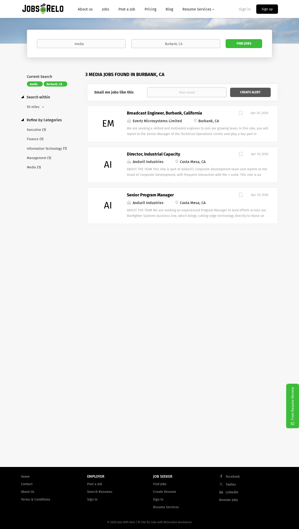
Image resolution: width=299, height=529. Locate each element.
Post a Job (94, 484)
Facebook (233, 477)
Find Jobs (244, 43)
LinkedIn (232, 492)
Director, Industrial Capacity (153, 154)
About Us (27, 492)
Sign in (244, 9)
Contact (26, 484)
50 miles (33, 107)
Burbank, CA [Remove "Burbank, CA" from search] (54, 84)
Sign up (267, 9)
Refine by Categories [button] (44, 120)
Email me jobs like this (114, 92)
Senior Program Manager (150, 195)
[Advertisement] (182, 261)
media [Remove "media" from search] (34, 84)
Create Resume (164, 492)
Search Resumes (99, 492)
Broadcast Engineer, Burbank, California (164, 113)
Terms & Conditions (35, 499)
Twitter (231, 485)
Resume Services (166, 507)
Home (25, 477)
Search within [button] (38, 97)
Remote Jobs (228, 500)
